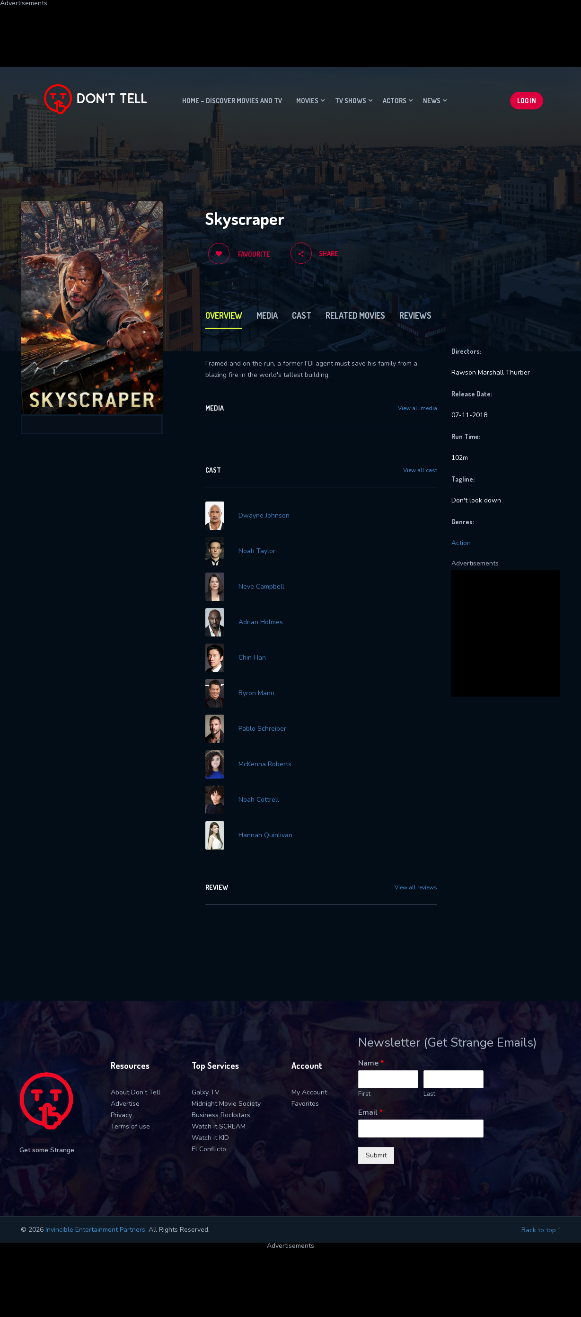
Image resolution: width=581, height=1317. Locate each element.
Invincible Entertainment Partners (95, 1229)
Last (429, 1094)
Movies (307, 101)
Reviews (415, 315)
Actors (394, 101)
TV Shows (350, 101)
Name (371, 1063)
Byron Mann (256, 693)
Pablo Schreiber (262, 729)
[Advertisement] (229, 28)
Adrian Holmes (260, 622)
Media (267, 315)
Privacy (121, 1115)
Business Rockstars (221, 1115)
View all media (417, 408)
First (364, 1094)
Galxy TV (206, 1092)
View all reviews (416, 887)
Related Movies (355, 315)
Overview (223, 315)
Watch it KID (210, 1137)
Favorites (305, 1103)
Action (461, 542)
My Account (309, 1092)
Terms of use (130, 1126)
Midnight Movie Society (226, 1103)
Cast (301, 315)
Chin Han (252, 657)
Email (370, 1113)
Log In (526, 101)
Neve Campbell (261, 586)
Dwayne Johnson (264, 515)
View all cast (420, 470)
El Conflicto (209, 1149)
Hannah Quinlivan (265, 835)
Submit (376, 1155)
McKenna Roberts (264, 764)
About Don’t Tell (135, 1092)
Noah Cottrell (258, 800)
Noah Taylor (256, 551)
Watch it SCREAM (219, 1126)
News (431, 101)
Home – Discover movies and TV (232, 101)
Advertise (125, 1103)
